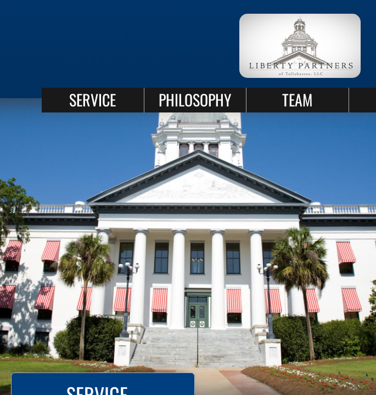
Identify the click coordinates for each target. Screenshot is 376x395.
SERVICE (92, 99)
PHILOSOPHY (195, 99)
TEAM (297, 99)
